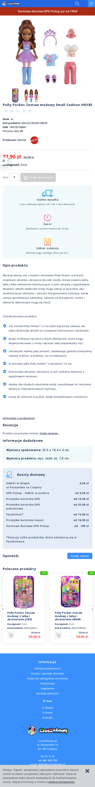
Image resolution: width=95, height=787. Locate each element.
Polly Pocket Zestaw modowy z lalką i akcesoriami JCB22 (21, 616)
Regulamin (47, 688)
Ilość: (6, 177)
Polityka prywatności (47, 668)
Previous (2, 609)
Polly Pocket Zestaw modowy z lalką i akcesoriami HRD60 (68, 616)
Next (92, 609)
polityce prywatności (61, 782)
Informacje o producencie (19, 418)
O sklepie (47, 707)
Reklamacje (47, 683)
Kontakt (47, 717)
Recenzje (10, 425)
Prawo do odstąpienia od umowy (47, 678)
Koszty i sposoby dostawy (47, 673)
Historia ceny (12, 131)
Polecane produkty (19, 569)
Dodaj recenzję (49, 433)
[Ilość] (14, 177)
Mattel (22, 139)
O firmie (47, 712)
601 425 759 (50, 760)
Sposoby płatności (47, 693)
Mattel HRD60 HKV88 (82, 628)
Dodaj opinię (80, 556)
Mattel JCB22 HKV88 (34, 628)
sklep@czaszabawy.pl (51, 764)
